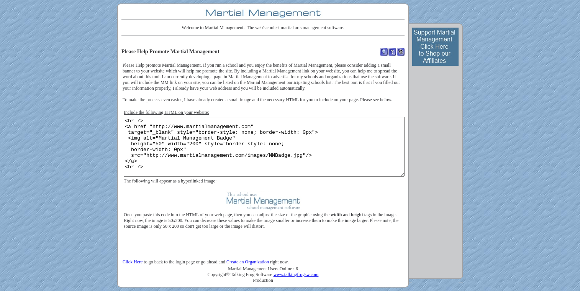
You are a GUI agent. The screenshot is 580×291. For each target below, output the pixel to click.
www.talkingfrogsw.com (296, 274)
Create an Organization (247, 262)
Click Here (133, 262)
